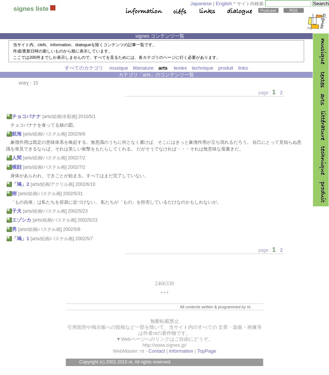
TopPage (206, 351)
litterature (143, 68)
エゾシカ (21, 220)
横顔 (17, 167)
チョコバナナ (26, 116)
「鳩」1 (20, 238)
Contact (156, 351)
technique (202, 68)
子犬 (17, 211)
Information (181, 351)
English (224, 3)
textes (180, 68)
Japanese (201, 3)
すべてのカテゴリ (84, 68)
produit (225, 68)
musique (118, 68)
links (243, 68)
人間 (17, 158)
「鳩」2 (20, 184)
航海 (17, 134)
